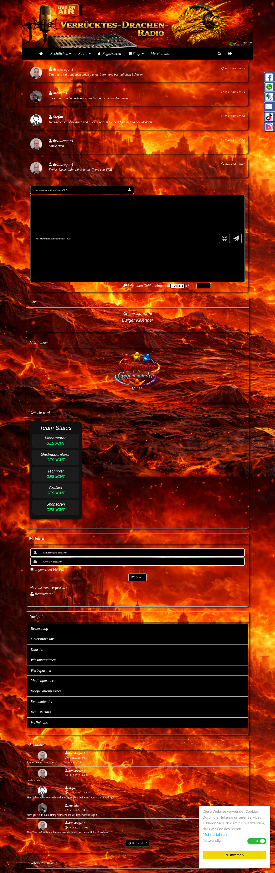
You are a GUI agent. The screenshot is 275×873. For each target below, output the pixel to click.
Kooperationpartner (46, 691)
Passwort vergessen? (48, 587)
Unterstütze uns (42, 639)
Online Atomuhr (137, 314)
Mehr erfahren (215, 834)
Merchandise (161, 53)
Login (137, 577)
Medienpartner (42, 681)
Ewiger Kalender (137, 320)
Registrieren (109, 53)
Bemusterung (41, 712)
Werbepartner (41, 670)
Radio (84, 53)
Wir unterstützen (43, 660)
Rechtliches (60, 53)
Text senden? (137, 843)
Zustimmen (234, 855)
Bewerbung (39, 628)
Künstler (37, 649)
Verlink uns (39, 723)
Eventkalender (42, 702)
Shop (136, 53)
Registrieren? (42, 594)
